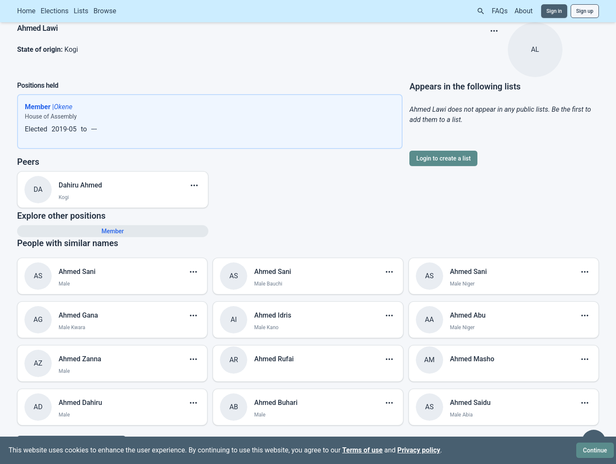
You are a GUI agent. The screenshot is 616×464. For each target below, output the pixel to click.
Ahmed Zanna (80, 359)
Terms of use (362, 450)
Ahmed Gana (78, 315)
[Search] (481, 11)
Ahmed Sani (77, 272)
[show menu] (494, 31)
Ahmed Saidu (470, 403)
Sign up (584, 11)
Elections (54, 11)
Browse (105, 11)
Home (26, 11)
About (524, 11)
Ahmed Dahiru (80, 403)
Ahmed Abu (468, 315)
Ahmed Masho (472, 359)
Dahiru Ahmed (80, 185)
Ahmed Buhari (275, 403)
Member (112, 231)
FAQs (500, 11)
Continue (595, 450)
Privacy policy (418, 450)
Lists (81, 11)
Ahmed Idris (272, 315)
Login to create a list (443, 158)
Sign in (554, 11)
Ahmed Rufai (273, 359)
